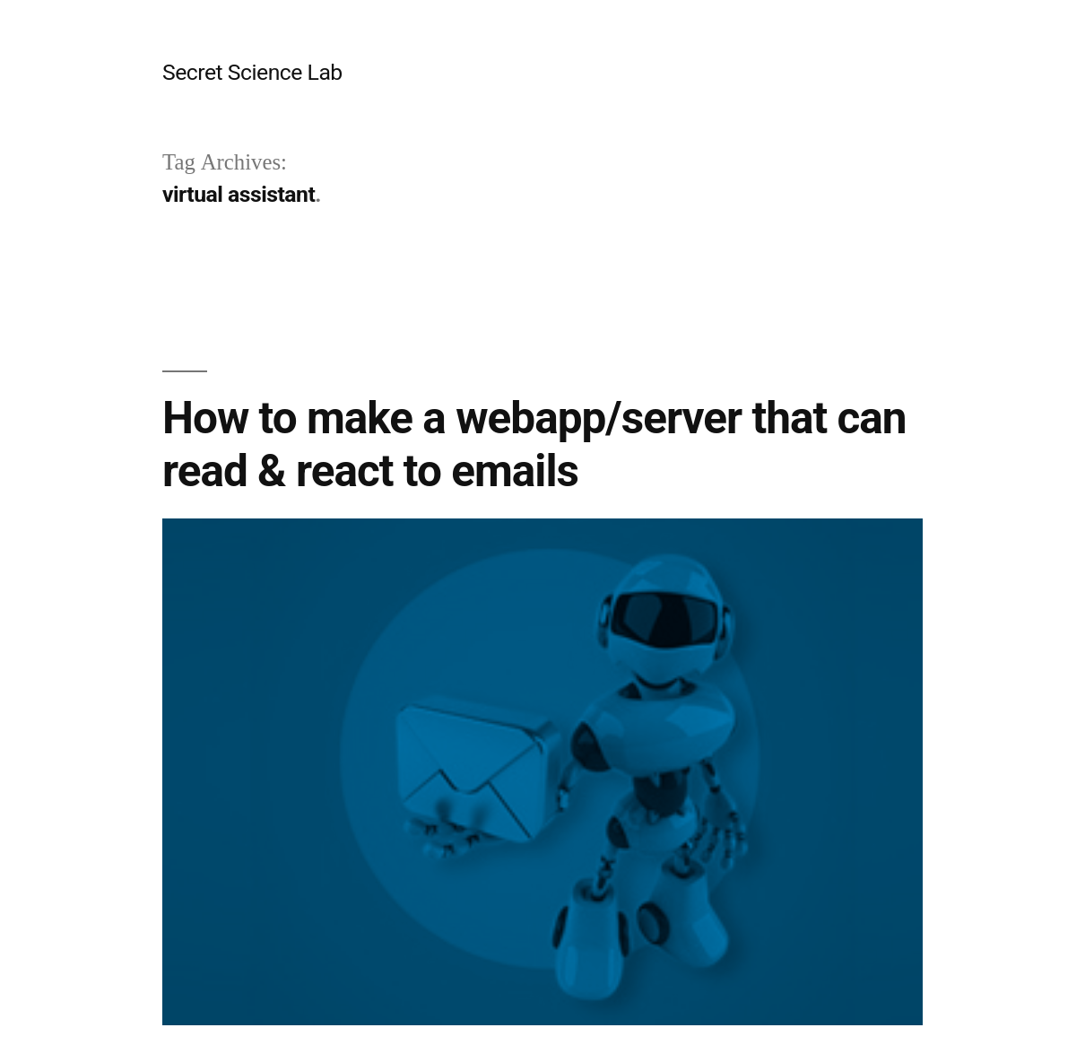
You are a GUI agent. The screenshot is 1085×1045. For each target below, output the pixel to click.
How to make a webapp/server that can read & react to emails (534, 444)
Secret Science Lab (252, 72)
